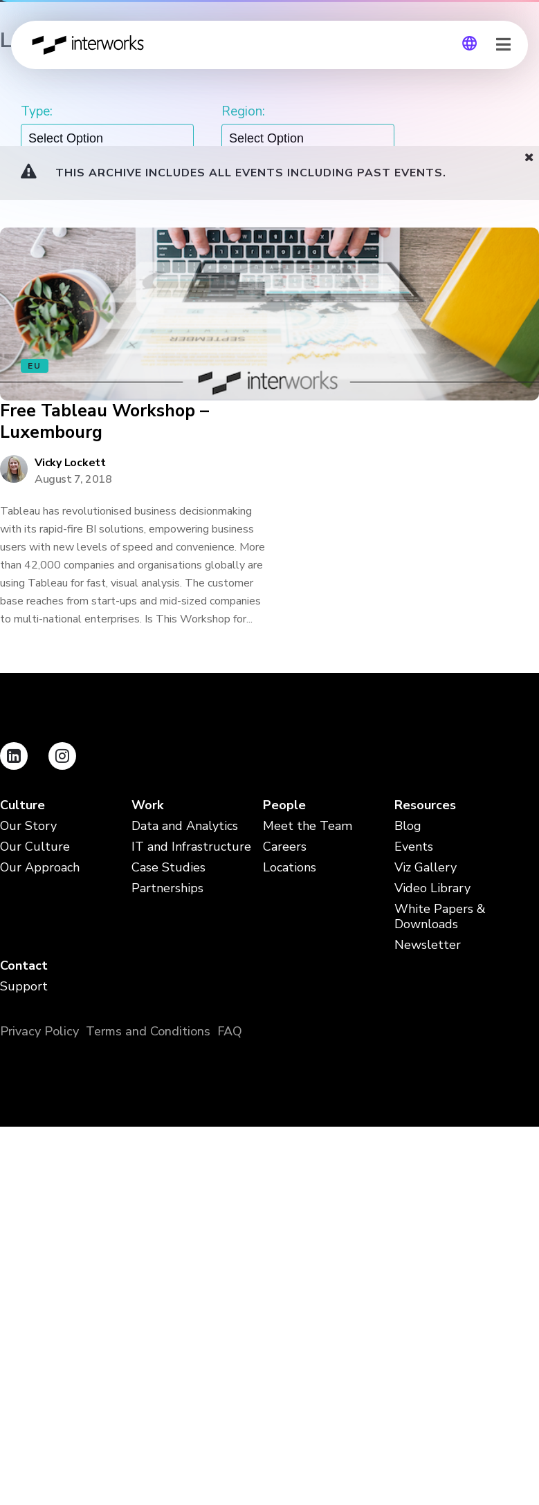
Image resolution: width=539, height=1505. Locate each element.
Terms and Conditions (148, 1031)
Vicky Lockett (70, 462)
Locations (289, 868)
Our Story (28, 826)
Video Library (432, 888)
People (284, 805)
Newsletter (427, 945)
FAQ (229, 1031)
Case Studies (168, 868)
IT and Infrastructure (191, 847)
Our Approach (40, 868)
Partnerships (167, 888)
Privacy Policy (39, 1031)
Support (24, 987)
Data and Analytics (184, 826)
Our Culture (35, 847)
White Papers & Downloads (440, 916)
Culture (22, 805)
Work (147, 805)
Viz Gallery (425, 868)
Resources (425, 805)
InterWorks (89, 45)
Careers (285, 847)
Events (413, 847)
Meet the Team (307, 826)
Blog (407, 826)
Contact (24, 966)
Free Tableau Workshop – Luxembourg (104, 422)
